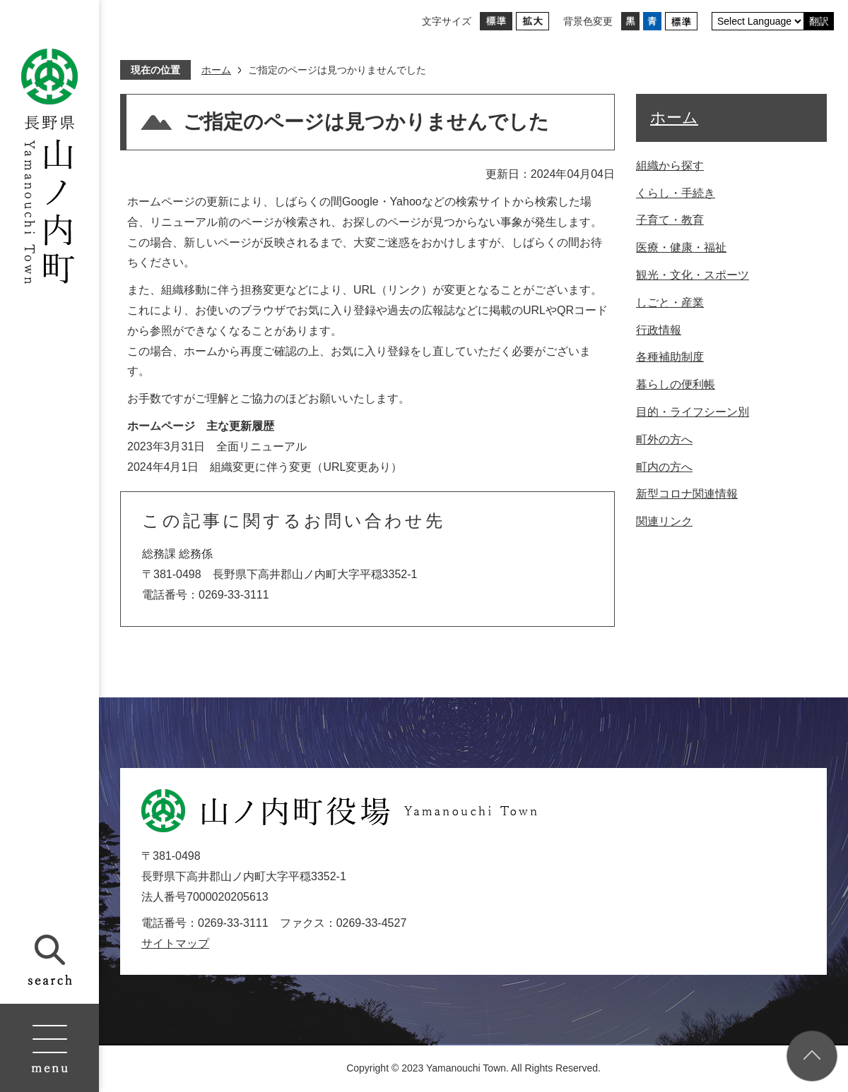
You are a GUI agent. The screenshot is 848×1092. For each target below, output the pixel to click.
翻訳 (819, 21)
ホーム (216, 70)
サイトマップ (175, 943)
